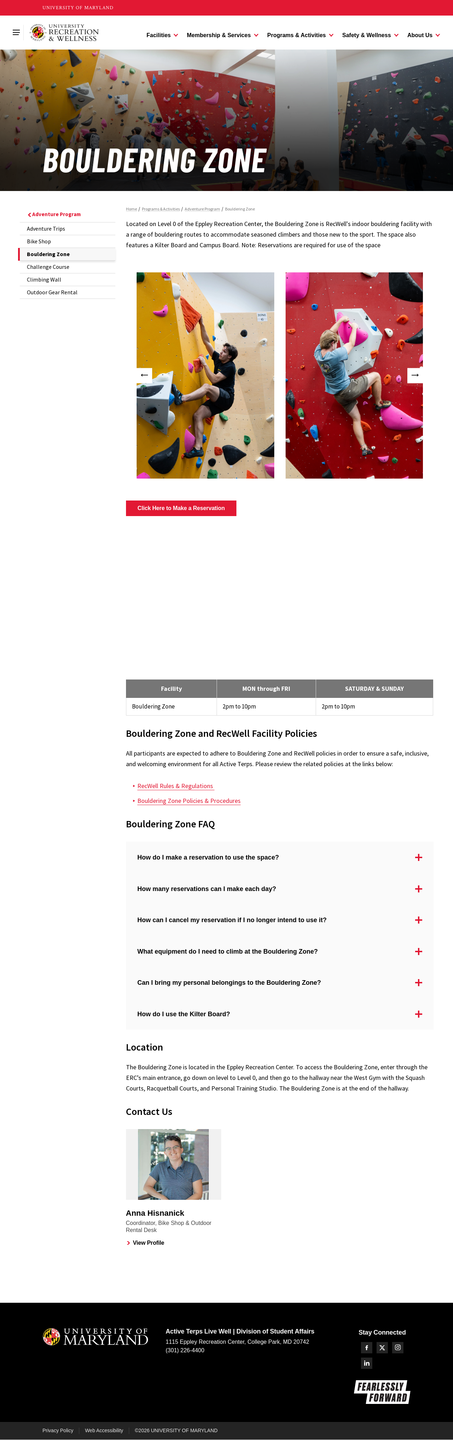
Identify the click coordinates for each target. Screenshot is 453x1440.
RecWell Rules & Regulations (175, 786)
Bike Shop (39, 241)
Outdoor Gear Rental (52, 292)
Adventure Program (54, 214)
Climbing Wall (44, 279)
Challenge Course (48, 266)
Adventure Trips (46, 228)
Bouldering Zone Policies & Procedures (189, 801)
